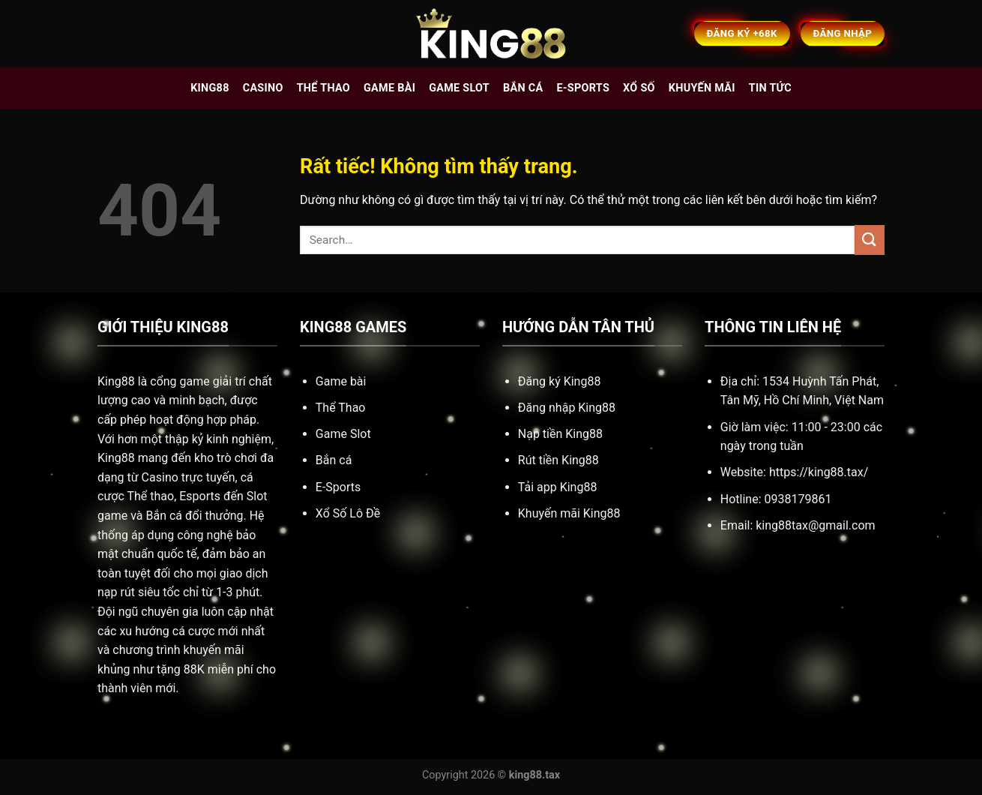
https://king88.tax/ (818, 472)
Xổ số (639, 88)
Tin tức (770, 88)
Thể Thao (341, 407)
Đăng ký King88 (559, 381)
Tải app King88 (557, 487)
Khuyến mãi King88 (569, 513)
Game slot (459, 88)
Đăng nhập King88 (566, 407)
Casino (263, 88)
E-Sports (338, 487)
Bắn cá (523, 88)
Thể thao (323, 88)
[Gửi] (870, 239)
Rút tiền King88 (558, 460)
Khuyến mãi (702, 88)
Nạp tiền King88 (560, 434)
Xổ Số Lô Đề (348, 513)
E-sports (582, 88)
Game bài (389, 88)
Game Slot (343, 434)
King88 (209, 88)
